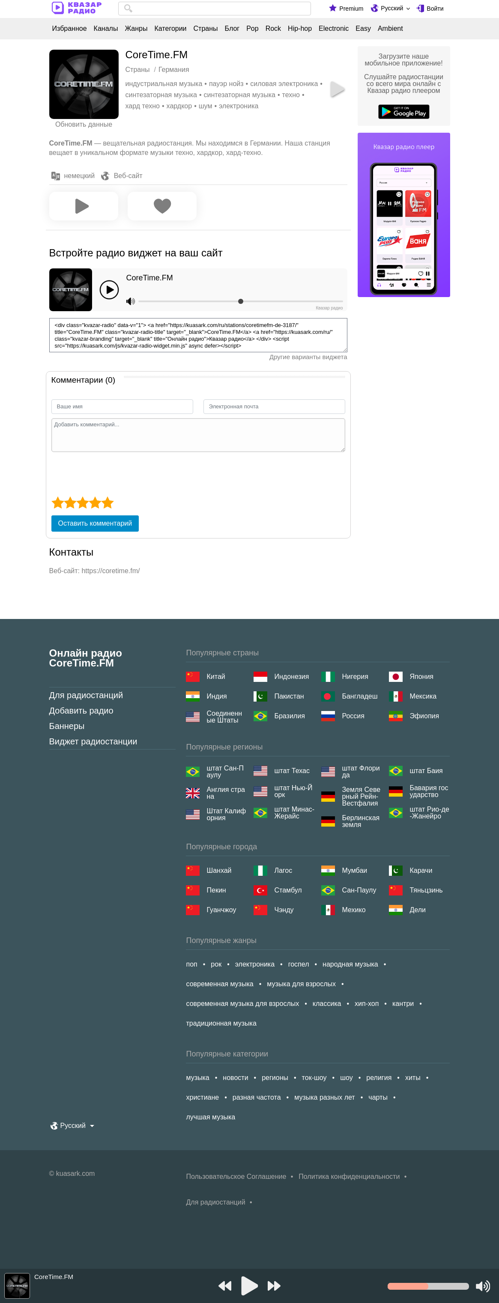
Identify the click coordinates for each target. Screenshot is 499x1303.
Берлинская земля (360, 821)
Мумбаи (354, 870)
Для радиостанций (86, 695)
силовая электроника (284, 83)
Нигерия (355, 676)
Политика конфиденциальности (349, 1176)
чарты (378, 1097)
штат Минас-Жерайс (294, 813)
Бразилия (289, 716)
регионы (275, 1077)
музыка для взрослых (301, 984)
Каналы (106, 28)
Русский (392, 8)
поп (191, 964)
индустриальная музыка (164, 83)
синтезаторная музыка (161, 94)
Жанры (136, 28)
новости (235, 1077)
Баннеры (67, 726)
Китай (215, 676)
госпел (298, 964)
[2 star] (70, 502)
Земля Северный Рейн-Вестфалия (361, 796)
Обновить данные (83, 124)
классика (327, 1003)
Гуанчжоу (221, 909)
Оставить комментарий (95, 523)
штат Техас (291, 770)
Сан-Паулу (359, 890)
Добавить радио (81, 710)
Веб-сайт (128, 175)
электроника (238, 106)
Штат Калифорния (226, 814)
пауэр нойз (226, 83)
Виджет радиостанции (93, 741)
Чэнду (283, 909)
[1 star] (57, 502)
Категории (170, 28)
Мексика (422, 696)
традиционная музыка (221, 1023)
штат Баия (425, 770)
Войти (435, 8)
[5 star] (107, 502)
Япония (421, 676)
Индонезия (291, 676)
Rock (273, 28)
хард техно (142, 106)
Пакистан (289, 696)
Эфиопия (424, 716)
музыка (197, 1077)
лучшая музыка (210, 1117)
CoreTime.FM (149, 278)
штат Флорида (360, 772)
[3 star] (82, 502)
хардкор (179, 106)
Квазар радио (329, 308)
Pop (252, 28)
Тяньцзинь (425, 890)
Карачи (420, 870)
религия (378, 1077)
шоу (346, 1077)
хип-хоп (367, 1003)
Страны (206, 28)
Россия (353, 716)
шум (205, 106)
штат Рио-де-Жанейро (429, 813)
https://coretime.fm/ (110, 570)
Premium (351, 8)
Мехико (353, 909)
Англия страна (225, 793)
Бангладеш (359, 696)
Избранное (69, 28)
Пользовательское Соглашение (236, 1176)
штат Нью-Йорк (293, 791)
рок (216, 964)
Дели (417, 909)
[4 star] (95, 502)
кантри (403, 1003)
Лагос (283, 870)
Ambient (390, 28)
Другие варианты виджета (308, 356)
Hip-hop (300, 28)
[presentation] (116, 473)
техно (291, 94)
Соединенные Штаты (224, 717)
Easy (363, 28)
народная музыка (350, 964)
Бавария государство (428, 791)
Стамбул (288, 890)
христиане (202, 1097)
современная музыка (219, 984)
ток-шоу (314, 1077)
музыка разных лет (324, 1097)
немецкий (79, 175)
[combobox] (214, 8)
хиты (413, 1077)
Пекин (216, 890)
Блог (232, 28)
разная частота (257, 1097)
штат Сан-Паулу (225, 772)
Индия (216, 696)
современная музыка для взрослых (242, 1003)
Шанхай (218, 870)
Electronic (334, 28)
